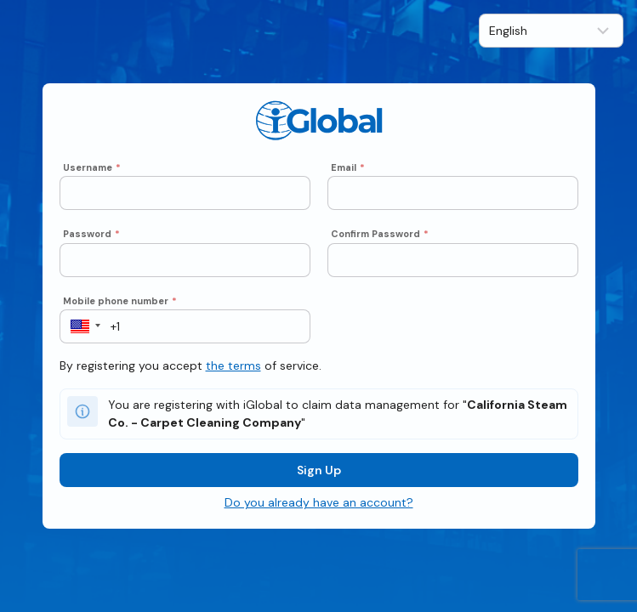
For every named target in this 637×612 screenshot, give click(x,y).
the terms (233, 365)
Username (92, 167)
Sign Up (319, 470)
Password (91, 234)
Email (348, 167)
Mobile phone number (120, 301)
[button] (80, 326)
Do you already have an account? (319, 502)
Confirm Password (380, 234)
